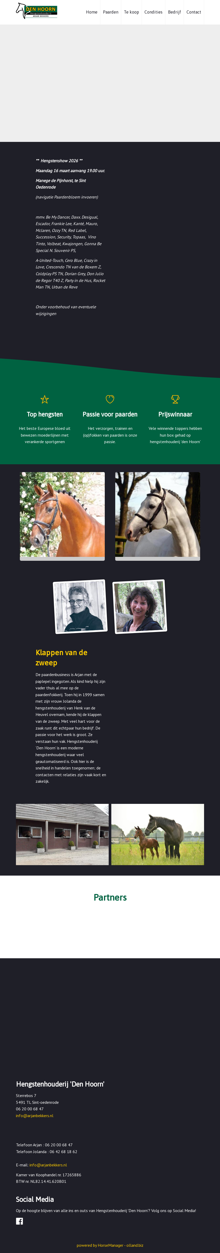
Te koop (131, 12)
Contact (194, 12)
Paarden (110, 12)
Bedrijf (174, 12)
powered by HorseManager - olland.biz (110, 1245)
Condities (153, 12)
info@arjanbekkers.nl (34, 1115)
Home (91, 12)
